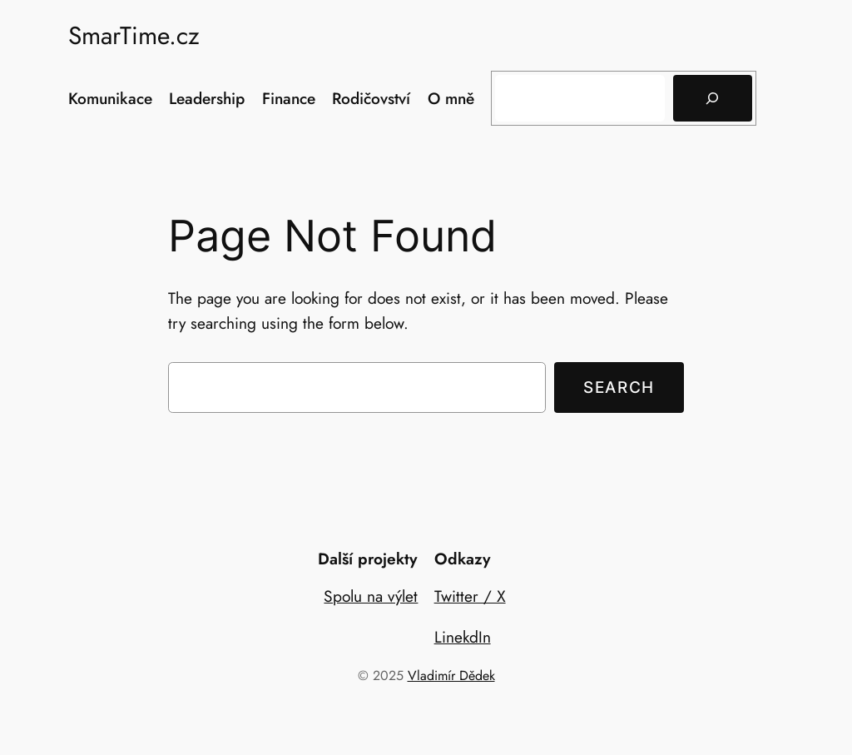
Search (619, 387)
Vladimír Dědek (451, 675)
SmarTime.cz (134, 35)
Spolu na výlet (371, 596)
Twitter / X (470, 596)
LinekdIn (462, 636)
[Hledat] (712, 98)
